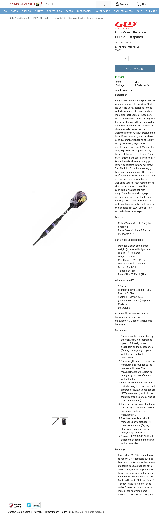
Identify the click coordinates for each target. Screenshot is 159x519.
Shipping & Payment (31, 512)
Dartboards (102, 11)
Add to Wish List (124, 90)
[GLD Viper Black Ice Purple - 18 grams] (55, 421)
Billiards (151, 11)
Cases (69, 11)
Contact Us (14, 512)
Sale (139, 11)
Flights (26, 11)
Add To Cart (135, 68)
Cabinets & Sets (123, 11)
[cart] (142, 4)
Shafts (39, 11)
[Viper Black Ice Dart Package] (64, 421)
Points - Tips (54, 11)
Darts (14, 11)
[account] (122, 4)
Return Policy (67, 512)
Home (11, 18)
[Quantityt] (125, 58)
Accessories (84, 11)
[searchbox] (78, 4)
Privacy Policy (51, 512)
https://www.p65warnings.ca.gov (135, 476)
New (4, 11)
